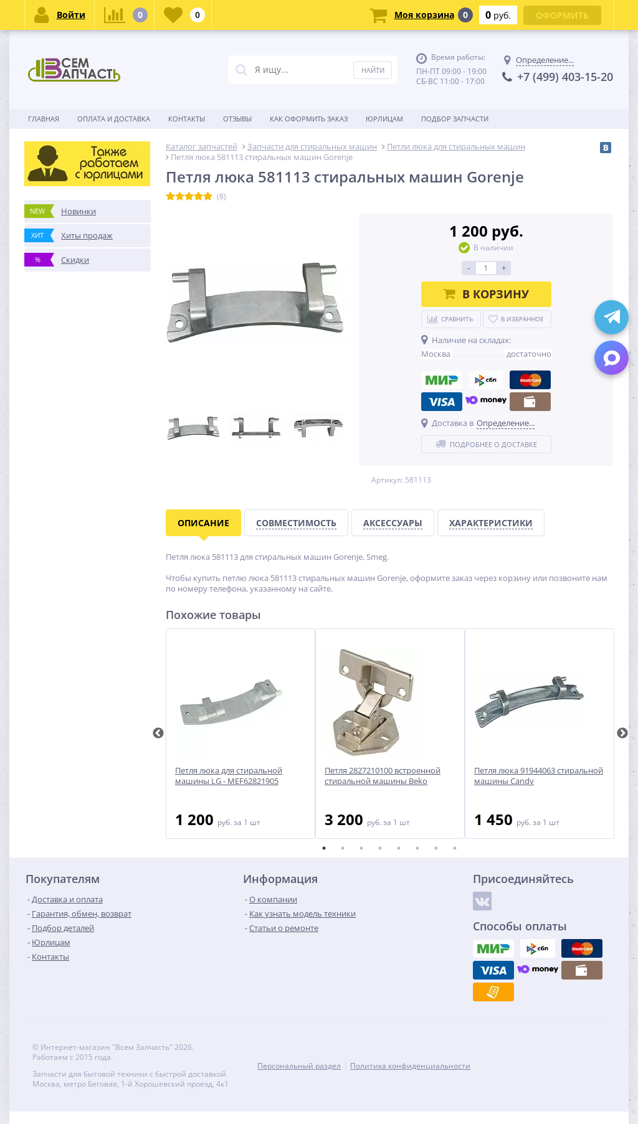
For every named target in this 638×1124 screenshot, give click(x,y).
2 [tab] (342, 848)
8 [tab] (455, 848)
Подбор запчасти (454, 118)
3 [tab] (361, 848)
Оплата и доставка (113, 118)
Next (622, 733)
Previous (158, 733)
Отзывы (237, 118)
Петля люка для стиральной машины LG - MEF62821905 (228, 775)
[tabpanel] (240, 733)
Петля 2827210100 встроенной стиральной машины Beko (382, 775)
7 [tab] (436, 848)
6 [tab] (417, 848)
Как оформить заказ (309, 118)
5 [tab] (399, 848)
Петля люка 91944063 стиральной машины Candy (538, 775)
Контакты (186, 118)
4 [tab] (380, 848)
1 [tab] (324, 848)
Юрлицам (384, 118)
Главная (43, 118)
